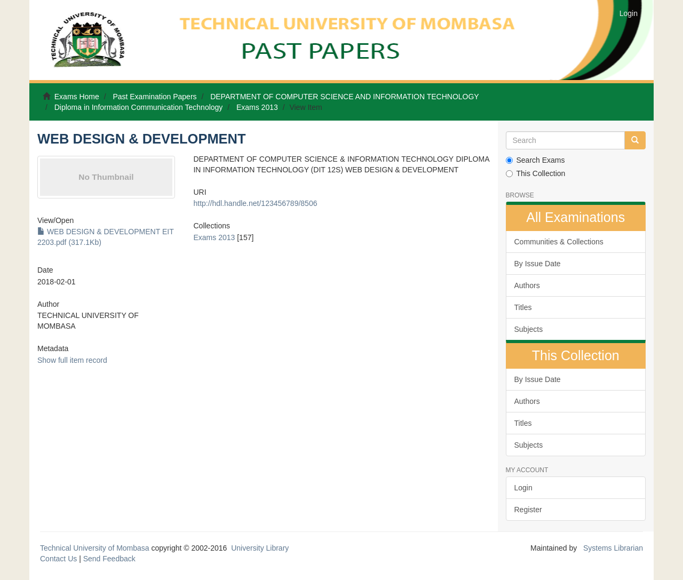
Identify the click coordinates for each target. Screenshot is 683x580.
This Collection (536, 173)
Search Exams (535, 160)
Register (528, 509)
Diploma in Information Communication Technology (138, 107)
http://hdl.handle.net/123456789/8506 (255, 203)
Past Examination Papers (154, 96)
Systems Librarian (612, 548)
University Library (260, 548)
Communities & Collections (558, 241)
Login (523, 487)
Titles (523, 307)
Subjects (528, 329)
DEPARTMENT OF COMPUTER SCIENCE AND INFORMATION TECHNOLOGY (344, 96)
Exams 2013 (257, 107)
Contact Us (58, 558)
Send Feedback (109, 558)
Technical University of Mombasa (96, 548)
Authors (527, 285)
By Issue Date (537, 263)
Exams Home (76, 96)
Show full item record (72, 360)
